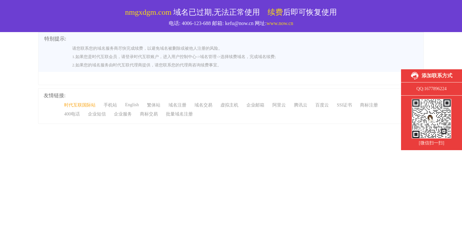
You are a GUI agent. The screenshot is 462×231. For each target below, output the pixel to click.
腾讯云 (300, 105)
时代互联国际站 (80, 105)
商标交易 (149, 114)
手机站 (110, 105)
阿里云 (279, 105)
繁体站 (153, 105)
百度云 (322, 105)
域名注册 (177, 105)
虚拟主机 (229, 105)
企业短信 (97, 114)
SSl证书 (344, 105)
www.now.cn (280, 23)
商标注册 (369, 105)
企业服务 (123, 114)
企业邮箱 (255, 105)
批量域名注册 (179, 114)
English (132, 104)
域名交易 (203, 105)
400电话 (72, 114)
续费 (275, 12)
